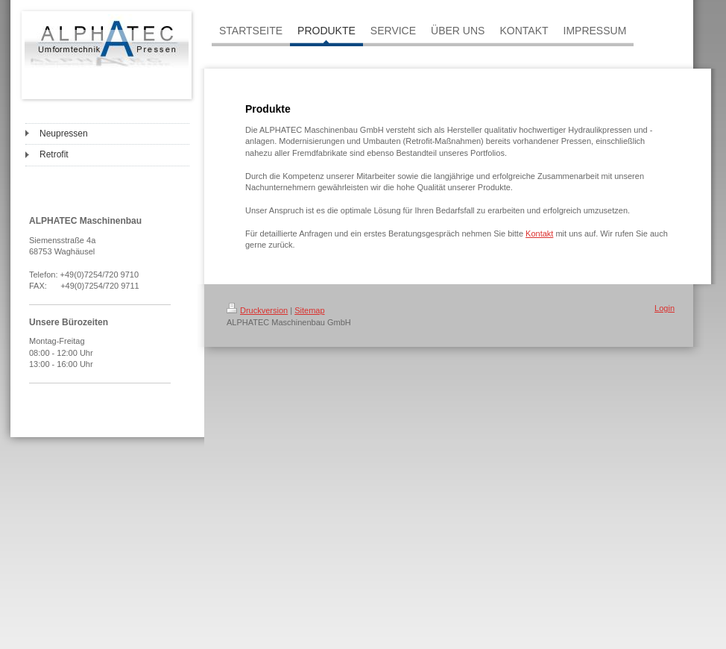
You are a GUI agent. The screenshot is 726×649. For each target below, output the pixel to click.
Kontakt (539, 233)
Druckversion (257, 310)
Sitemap (309, 310)
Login (664, 308)
